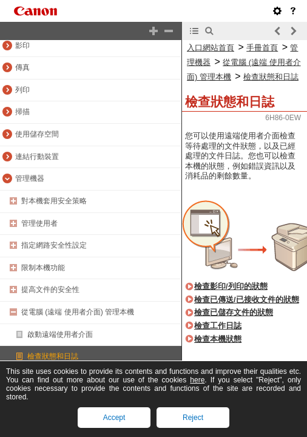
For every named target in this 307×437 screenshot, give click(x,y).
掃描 (22, 111)
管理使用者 (39, 223)
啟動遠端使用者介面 (60, 334)
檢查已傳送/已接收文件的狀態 (246, 299)
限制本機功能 (43, 267)
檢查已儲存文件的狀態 (233, 312)
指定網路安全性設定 (54, 245)
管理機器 (29, 178)
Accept (114, 417)
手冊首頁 (262, 47)
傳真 (22, 67)
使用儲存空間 (37, 134)
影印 (22, 45)
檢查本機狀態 (217, 339)
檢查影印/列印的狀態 (231, 286)
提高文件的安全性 (50, 289)
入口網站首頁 (210, 47)
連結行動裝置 (37, 156)
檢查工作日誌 (217, 325)
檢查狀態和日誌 (52, 356)
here (197, 380)
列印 (22, 90)
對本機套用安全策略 (54, 201)
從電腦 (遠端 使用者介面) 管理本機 (77, 312)
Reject (193, 417)
